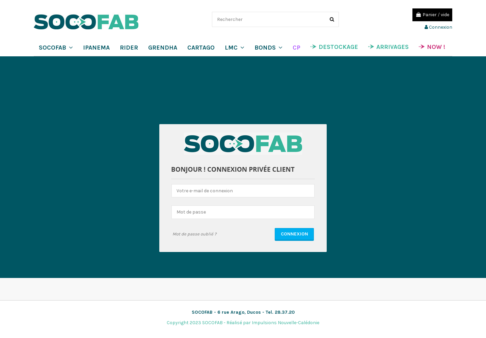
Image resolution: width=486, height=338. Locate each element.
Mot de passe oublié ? (194, 233)
